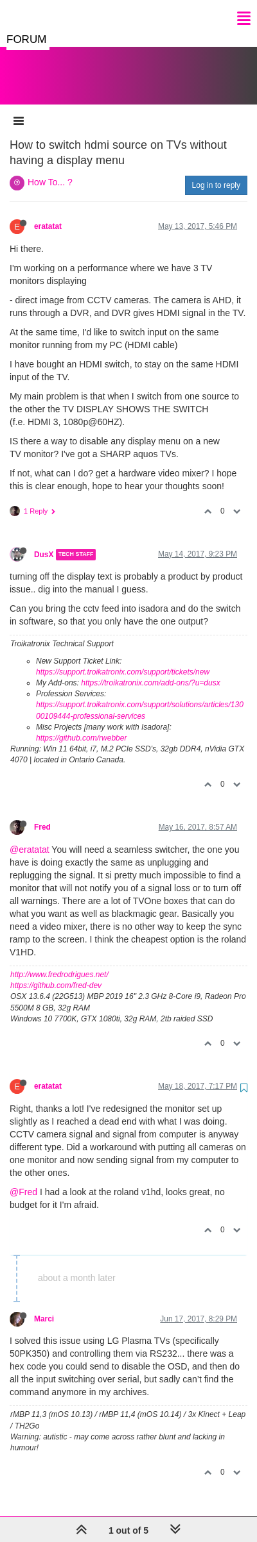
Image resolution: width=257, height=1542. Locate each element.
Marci (44, 1306)
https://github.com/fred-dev (56, 972)
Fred (42, 814)
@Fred (23, 1179)
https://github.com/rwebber (81, 725)
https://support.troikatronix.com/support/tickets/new (122, 659)
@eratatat (29, 837)
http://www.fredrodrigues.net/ (59, 961)
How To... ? (50, 169)
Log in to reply (216, 172)
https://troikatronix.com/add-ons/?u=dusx (150, 670)
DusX (43, 541)
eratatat (48, 213)
